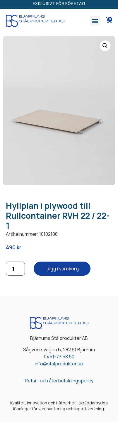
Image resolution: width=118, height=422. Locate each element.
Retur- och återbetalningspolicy (59, 380)
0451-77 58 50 (59, 356)
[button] (95, 21)
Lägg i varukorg (62, 268)
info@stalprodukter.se (59, 363)
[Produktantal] (15, 269)
